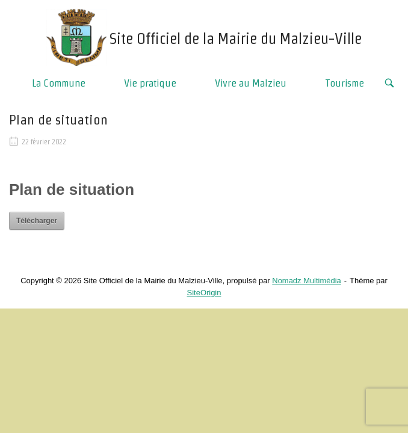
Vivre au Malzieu (250, 83)
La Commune (58, 83)
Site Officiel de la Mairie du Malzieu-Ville (236, 38)
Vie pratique (150, 83)
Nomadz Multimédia (306, 280)
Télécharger (36, 220)
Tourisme (344, 83)
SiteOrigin (204, 292)
